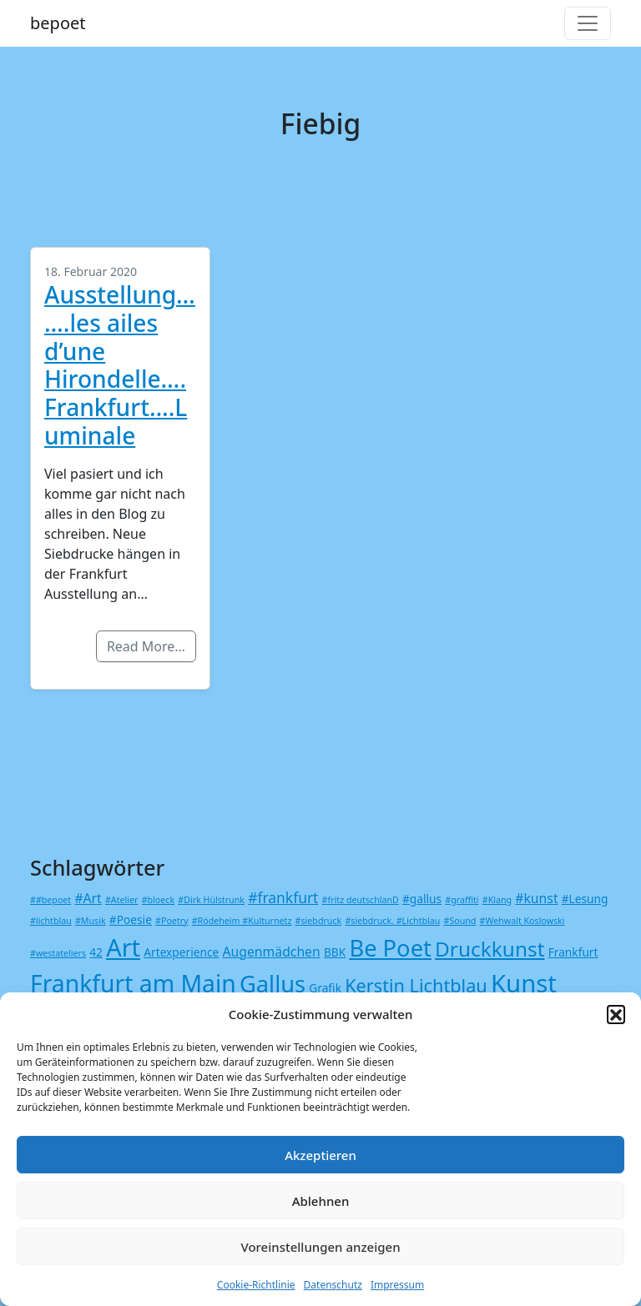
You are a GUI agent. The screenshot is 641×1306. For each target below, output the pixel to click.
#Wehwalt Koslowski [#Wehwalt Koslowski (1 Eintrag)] (522, 921)
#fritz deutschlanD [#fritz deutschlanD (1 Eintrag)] (360, 900)
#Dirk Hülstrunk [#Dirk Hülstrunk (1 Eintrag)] (211, 900)
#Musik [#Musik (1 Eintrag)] (90, 921)
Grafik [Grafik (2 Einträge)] (325, 988)
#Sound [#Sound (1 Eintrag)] (460, 921)
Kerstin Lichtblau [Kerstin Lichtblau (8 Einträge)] (416, 985)
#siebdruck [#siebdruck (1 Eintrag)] (318, 921)
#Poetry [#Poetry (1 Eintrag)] (171, 921)
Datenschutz (333, 1285)
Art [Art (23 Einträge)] (123, 947)
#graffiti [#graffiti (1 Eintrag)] (461, 900)
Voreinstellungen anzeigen (320, 1246)
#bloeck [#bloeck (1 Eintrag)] (158, 900)
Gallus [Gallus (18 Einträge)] (272, 983)
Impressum (397, 1285)
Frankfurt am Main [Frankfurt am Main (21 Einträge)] (133, 983)
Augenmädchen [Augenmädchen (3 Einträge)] (271, 951)
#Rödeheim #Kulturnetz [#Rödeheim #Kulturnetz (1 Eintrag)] (242, 921)
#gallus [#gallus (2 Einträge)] (422, 899)
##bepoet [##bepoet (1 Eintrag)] (50, 900)
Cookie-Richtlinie (256, 1285)
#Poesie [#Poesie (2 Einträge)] (130, 919)
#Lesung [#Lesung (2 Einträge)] (585, 899)
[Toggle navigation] (587, 23)
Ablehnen (321, 1201)
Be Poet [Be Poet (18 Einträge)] (390, 947)
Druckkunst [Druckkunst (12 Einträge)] (489, 948)
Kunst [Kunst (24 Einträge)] (524, 983)
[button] (616, 1014)
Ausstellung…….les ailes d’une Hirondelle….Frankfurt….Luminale (119, 365)
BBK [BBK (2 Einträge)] (335, 952)
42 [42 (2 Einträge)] (96, 952)
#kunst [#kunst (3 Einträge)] (536, 898)
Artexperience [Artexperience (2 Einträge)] (181, 952)
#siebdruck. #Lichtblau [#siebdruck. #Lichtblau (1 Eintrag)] (392, 921)
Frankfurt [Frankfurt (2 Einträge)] (573, 952)
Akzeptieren (320, 1155)
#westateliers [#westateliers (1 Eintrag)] (58, 953)
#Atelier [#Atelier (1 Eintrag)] (121, 900)
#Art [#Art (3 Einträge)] (87, 898)
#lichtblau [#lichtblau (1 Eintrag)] (51, 921)
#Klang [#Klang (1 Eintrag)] (497, 900)
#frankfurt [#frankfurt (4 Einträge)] (283, 897)
